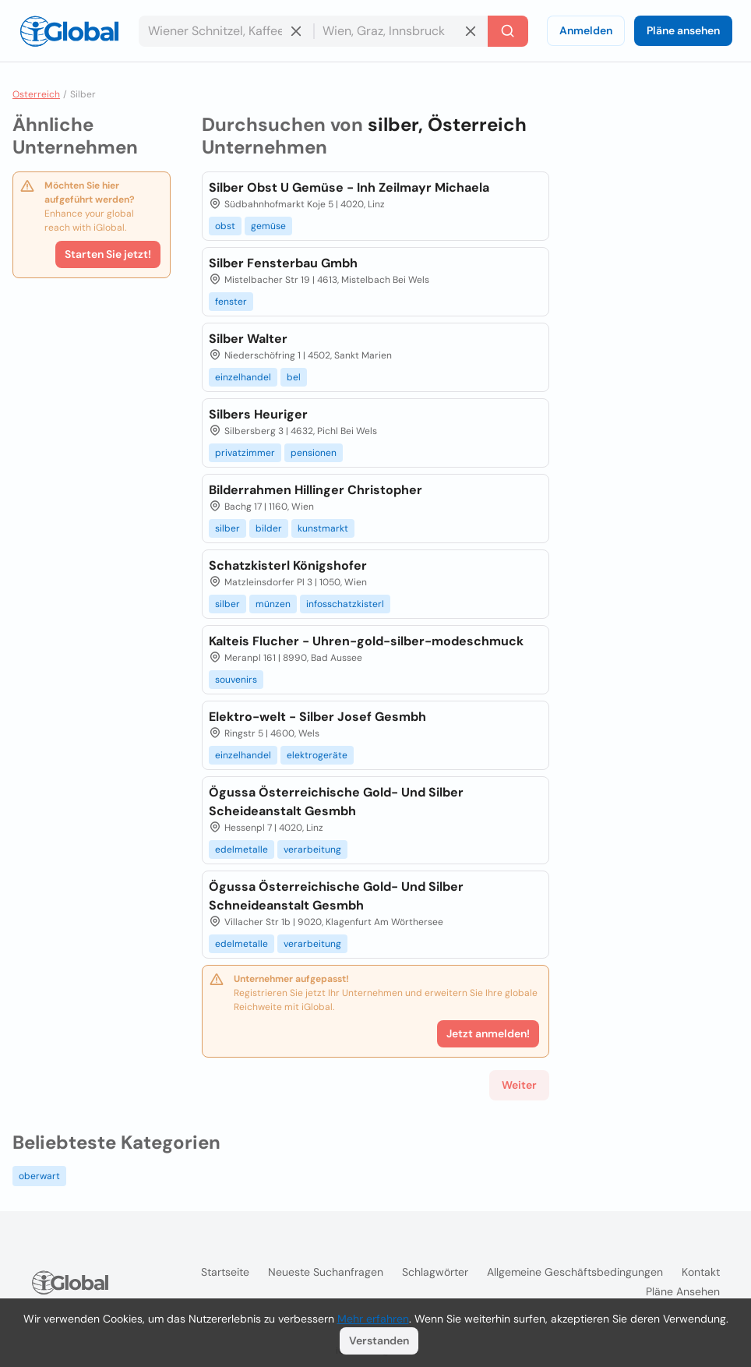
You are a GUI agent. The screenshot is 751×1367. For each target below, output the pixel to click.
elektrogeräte (317, 755)
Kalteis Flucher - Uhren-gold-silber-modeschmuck (366, 641)
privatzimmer (245, 453)
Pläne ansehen (683, 30)
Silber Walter (248, 338)
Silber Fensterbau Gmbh (283, 263)
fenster (231, 301)
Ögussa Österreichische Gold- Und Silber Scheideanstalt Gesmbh (336, 801)
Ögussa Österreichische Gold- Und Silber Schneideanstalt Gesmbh (336, 895)
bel (294, 377)
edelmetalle (241, 849)
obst (225, 226)
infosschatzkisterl (345, 604)
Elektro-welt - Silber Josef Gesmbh (317, 716)
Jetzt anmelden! (488, 1033)
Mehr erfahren (373, 1319)
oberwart (39, 1176)
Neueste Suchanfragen (325, 1272)
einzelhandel (243, 377)
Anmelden (585, 30)
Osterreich (36, 94)
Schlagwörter (435, 1272)
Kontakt (701, 1272)
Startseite (225, 1272)
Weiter (519, 1085)
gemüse (268, 226)
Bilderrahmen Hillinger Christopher (315, 490)
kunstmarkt (323, 528)
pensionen (314, 453)
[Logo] (69, 31)
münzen (273, 604)
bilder (269, 528)
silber (227, 528)
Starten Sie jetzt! (108, 254)
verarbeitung (312, 849)
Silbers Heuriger (258, 414)
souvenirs (236, 679)
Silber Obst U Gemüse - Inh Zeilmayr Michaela (349, 187)
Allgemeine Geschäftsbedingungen (575, 1272)
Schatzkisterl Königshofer (288, 565)
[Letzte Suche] (508, 31)
